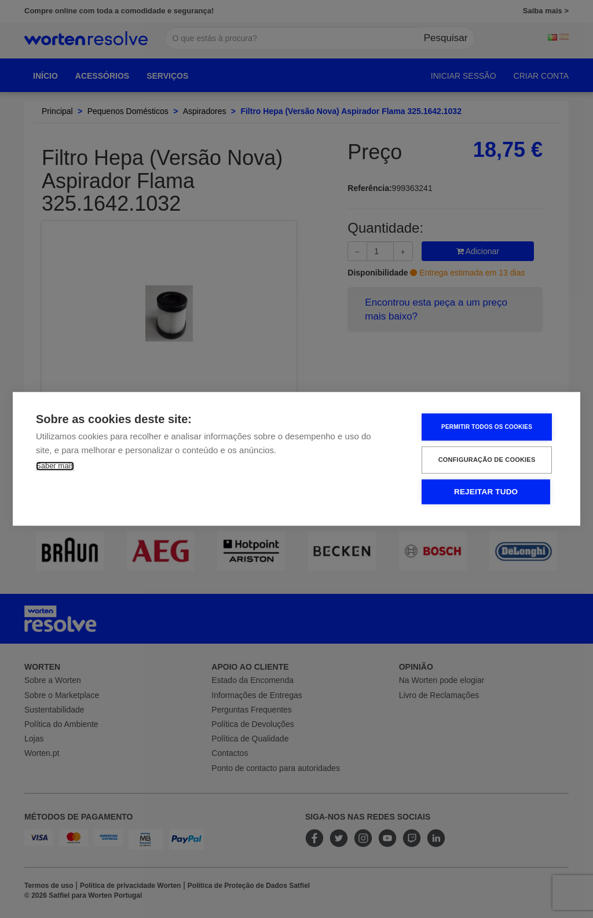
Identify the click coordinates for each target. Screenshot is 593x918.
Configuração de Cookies (488, 460)
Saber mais (55, 466)
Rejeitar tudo (487, 492)
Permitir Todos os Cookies (487, 427)
